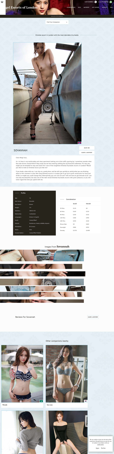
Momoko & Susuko (78, 313)
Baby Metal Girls (20, 339)
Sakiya (47, 312)
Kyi (60, 288)
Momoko (105, 312)
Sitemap (45, 439)
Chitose (33, 312)
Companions (70, 15)
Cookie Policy (47, 436)
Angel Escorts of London (20, 15)
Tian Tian (62, 338)
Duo (79, 15)
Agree (94, 449)
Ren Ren (48, 338)
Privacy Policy (47, 433)
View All (9, 383)
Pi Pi (32, 288)
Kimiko (19, 312)
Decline (99, 449)
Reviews (86, 15)
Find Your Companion (50, 37)
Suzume (62, 312)
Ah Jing (104, 288)
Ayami (33, 338)
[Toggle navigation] (64, 15)
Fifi (75, 288)
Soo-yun (19, 288)
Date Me (93, 64)
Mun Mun (48, 288)
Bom (4, 312)
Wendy (4, 288)
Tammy (76, 338)
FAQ (111, 15)
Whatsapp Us (71, 433)
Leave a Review (93, 69)
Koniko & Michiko (91, 313)
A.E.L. (17, 428)
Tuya (89, 338)
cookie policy (98, 446)
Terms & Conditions (48, 430)
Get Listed (95, 15)
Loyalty (104, 15)
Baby (89, 288)
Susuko (4, 338)
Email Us (70, 430)
